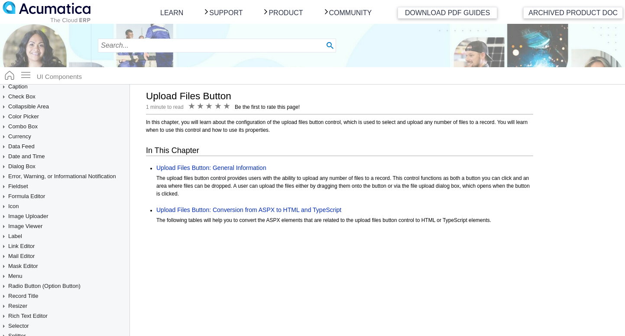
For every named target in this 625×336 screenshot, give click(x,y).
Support (226, 12)
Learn (171, 12)
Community (350, 12)
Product (286, 12)
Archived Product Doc (573, 12)
